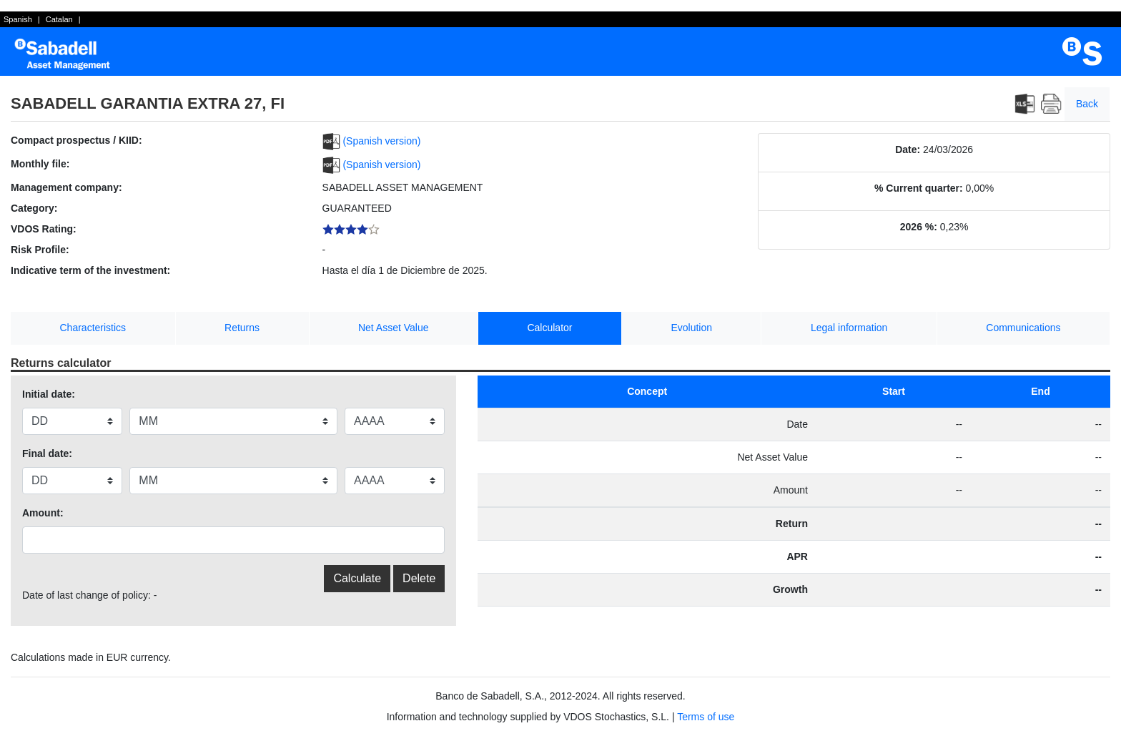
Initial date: (48, 394)
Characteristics (93, 327)
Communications (1023, 327)
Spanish (18, 19)
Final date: (47, 453)
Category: (34, 208)
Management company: (66, 187)
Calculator (549, 327)
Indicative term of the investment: (90, 270)
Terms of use (705, 716)
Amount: (43, 513)
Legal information (849, 327)
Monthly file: (40, 164)
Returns (242, 327)
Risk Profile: (40, 249)
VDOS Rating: (43, 229)
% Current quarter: (918, 188)
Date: (907, 149)
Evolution (691, 327)
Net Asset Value (393, 327)
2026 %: (918, 226)
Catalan (59, 19)
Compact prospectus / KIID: (76, 140)
